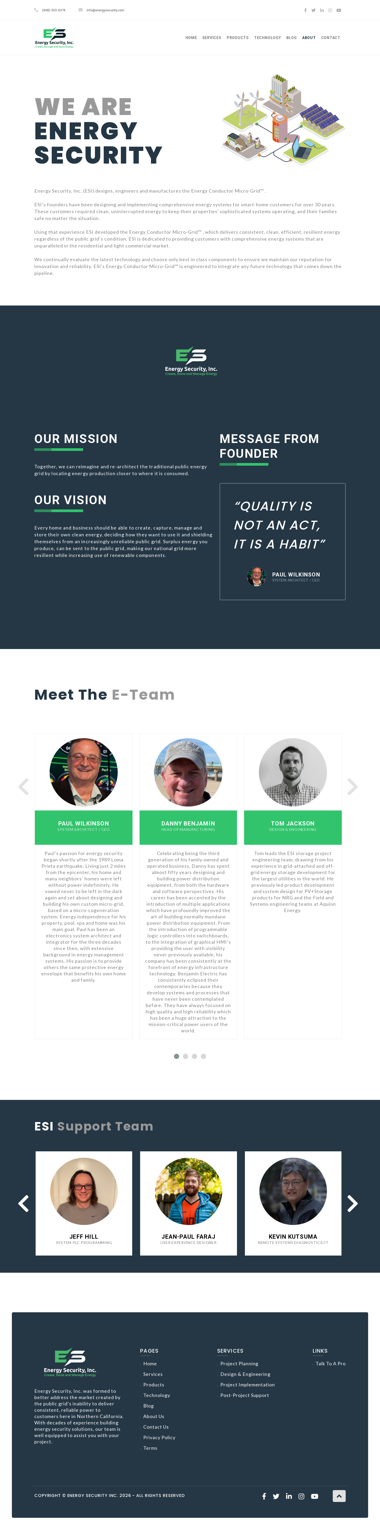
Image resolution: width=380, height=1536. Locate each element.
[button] (176, 1056)
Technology (267, 38)
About (309, 38)
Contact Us (156, 1427)
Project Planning (239, 1363)
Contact (330, 38)
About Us (153, 1416)
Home (191, 38)
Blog (291, 38)
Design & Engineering (245, 1374)
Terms (150, 1448)
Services (211, 38)
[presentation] (23, 786)
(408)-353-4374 (53, 10)
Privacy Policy (159, 1437)
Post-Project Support (244, 1395)
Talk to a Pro (331, 1363)
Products (238, 38)
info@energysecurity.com (105, 10)
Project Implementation (247, 1384)
